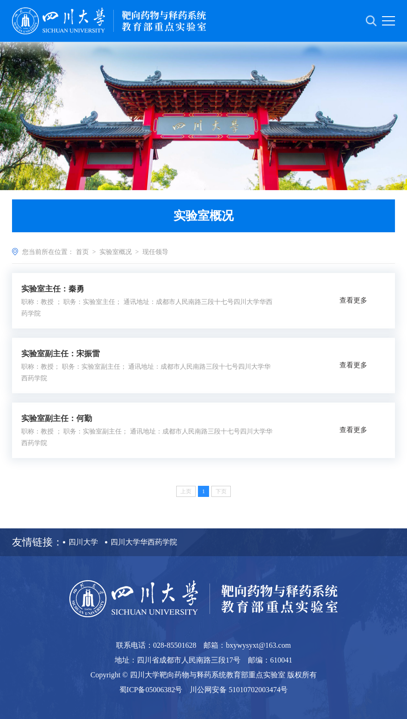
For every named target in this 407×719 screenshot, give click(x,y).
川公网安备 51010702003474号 (239, 690)
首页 (82, 251)
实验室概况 (115, 251)
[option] (203, 116)
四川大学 (83, 542)
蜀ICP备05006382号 (151, 690)
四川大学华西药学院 (144, 542)
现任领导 (155, 251)
